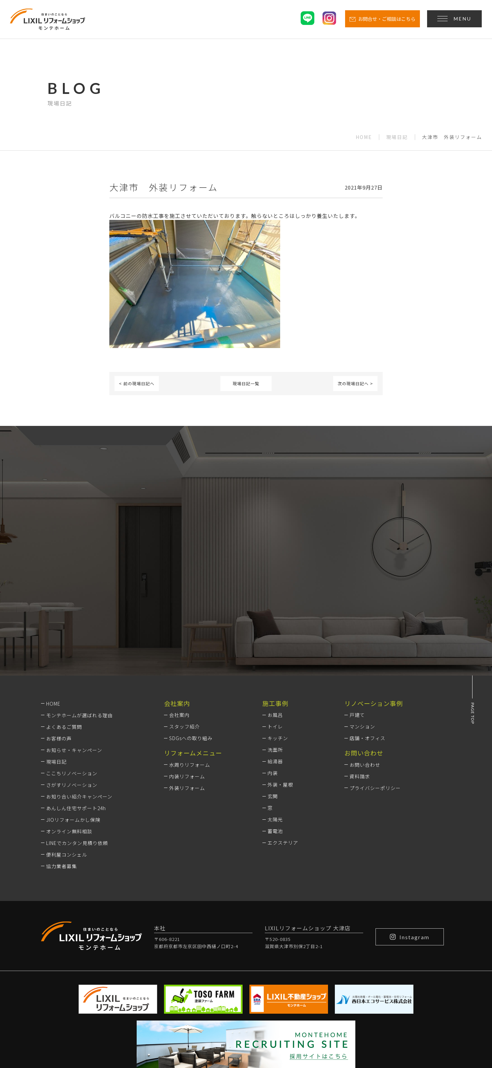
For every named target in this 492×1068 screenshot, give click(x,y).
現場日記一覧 (246, 383)
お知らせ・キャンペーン (74, 658)
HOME (364, 137)
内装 (273, 682)
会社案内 (179, 624)
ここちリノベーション (71, 682)
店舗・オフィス (367, 647)
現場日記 (397, 137)
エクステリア (283, 751)
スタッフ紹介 (184, 635)
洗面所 (275, 658)
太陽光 (275, 728)
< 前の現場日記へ (136, 383)
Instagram (409, 845)
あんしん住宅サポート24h (76, 716)
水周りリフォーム (189, 673)
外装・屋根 (280, 693)
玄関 (273, 705)
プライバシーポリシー (375, 696)
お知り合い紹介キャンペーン (79, 705)
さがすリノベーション (71, 693)
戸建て (357, 624)
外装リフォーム (187, 696)
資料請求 (360, 685)
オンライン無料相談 (69, 740)
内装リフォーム (187, 685)
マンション (362, 635)
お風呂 (275, 624)
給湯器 (275, 670)
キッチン (278, 647)
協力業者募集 (61, 775)
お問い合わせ (365, 673)
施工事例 (275, 612)
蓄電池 (275, 740)
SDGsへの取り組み (191, 647)
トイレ (275, 635)
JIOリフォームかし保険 (73, 728)
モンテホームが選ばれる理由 (79, 624)
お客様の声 (59, 647)
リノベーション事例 (373, 612)
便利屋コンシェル (66, 763)
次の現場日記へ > (355, 383)
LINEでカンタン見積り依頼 (77, 751)
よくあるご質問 (64, 635)
